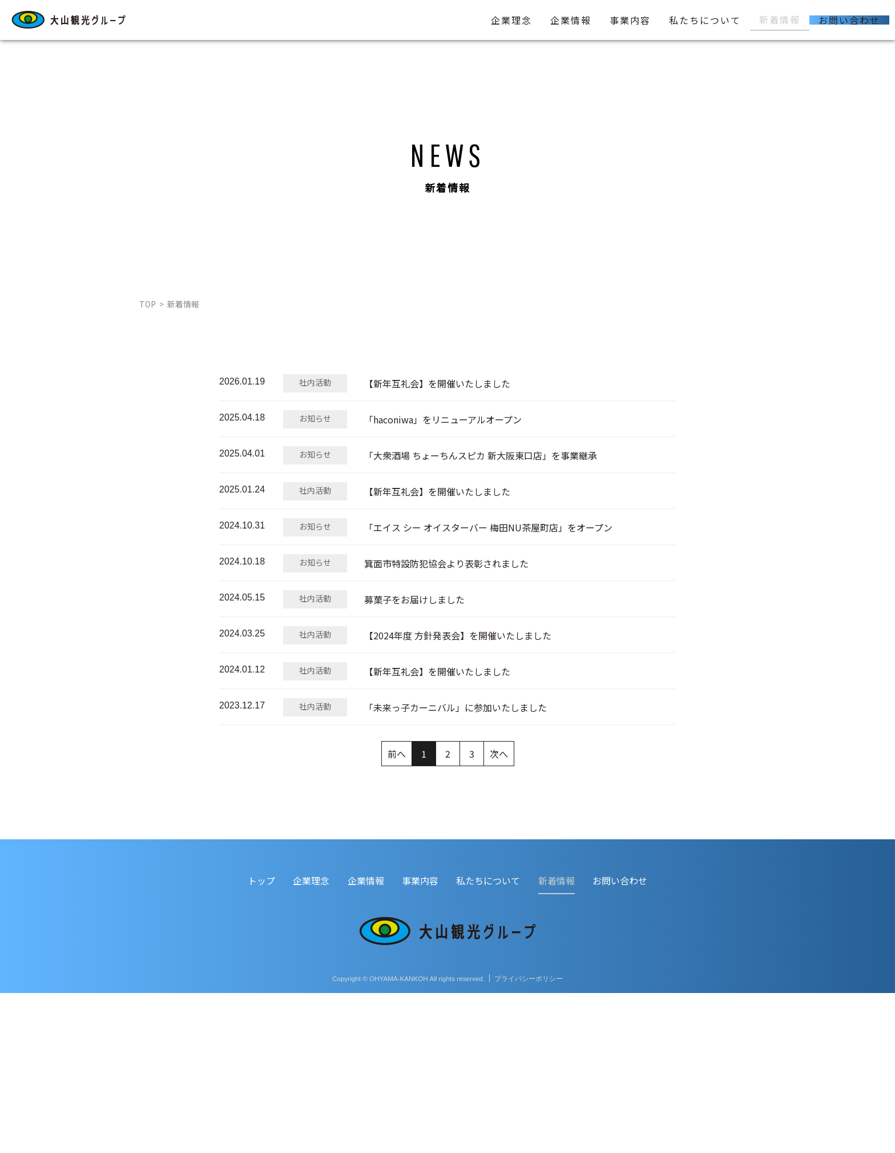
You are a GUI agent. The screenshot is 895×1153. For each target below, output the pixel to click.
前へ (397, 913)
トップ (261, 1040)
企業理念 (511, 20)
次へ (499, 913)
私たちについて (705, 20)
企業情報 (570, 20)
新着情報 (779, 19)
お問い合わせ (849, 20)
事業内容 (630, 20)
